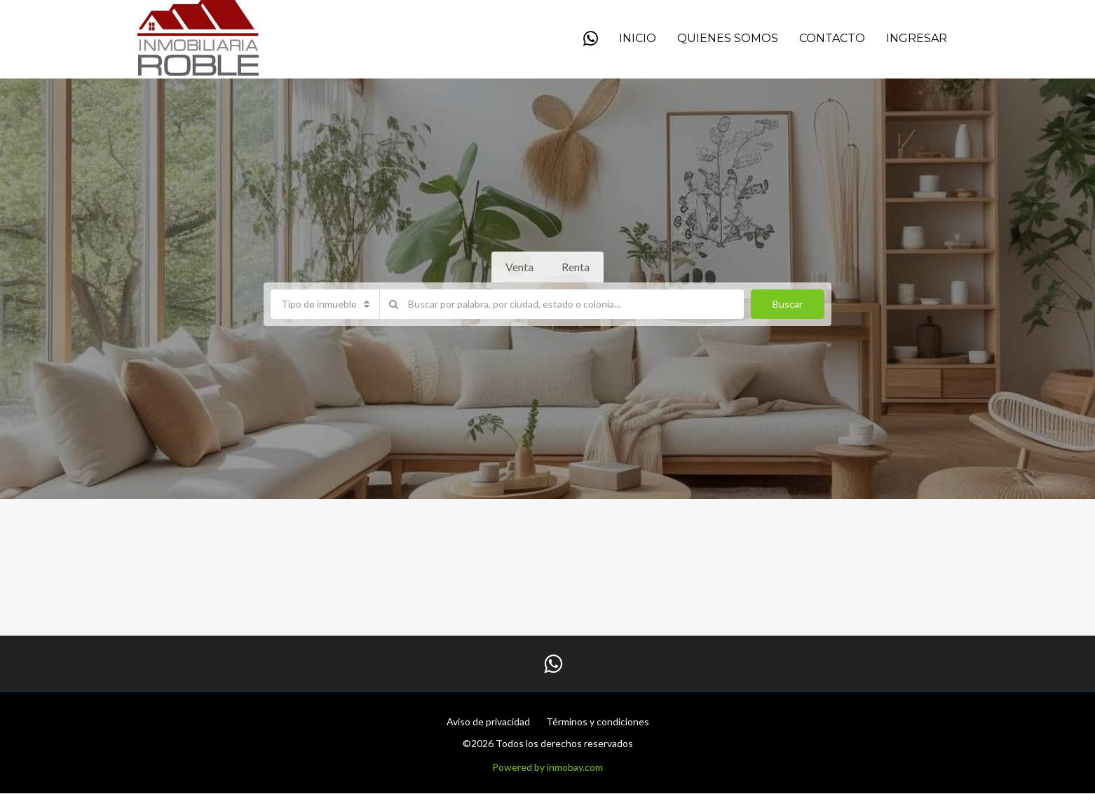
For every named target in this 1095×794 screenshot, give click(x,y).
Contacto (832, 38)
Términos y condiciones (597, 721)
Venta (519, 266)
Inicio (637, 38)
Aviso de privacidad (488, 721)
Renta (576, 266)
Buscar (788, 304)
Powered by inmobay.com (547, 767)
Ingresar (916, 38)
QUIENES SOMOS (727, 38)
